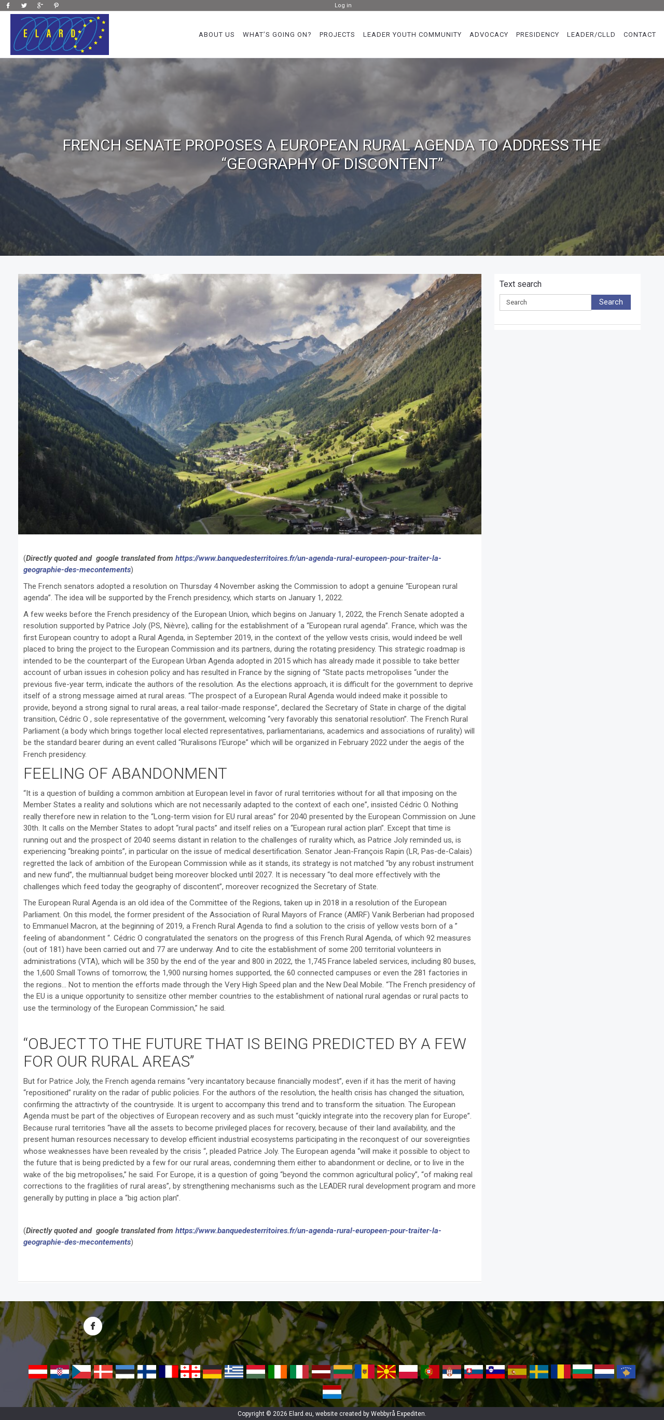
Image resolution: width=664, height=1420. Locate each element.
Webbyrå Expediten (398, 1413)
